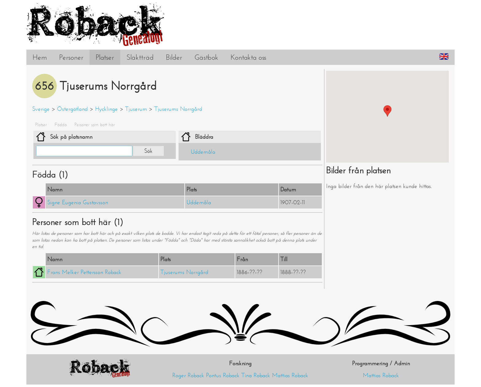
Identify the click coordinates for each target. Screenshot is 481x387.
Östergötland (72, 109)
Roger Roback (188, 375)
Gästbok (206, 57)
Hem (40, 57)
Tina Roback (255, 375)
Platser (105, 57)
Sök (148, 151)
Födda (61, 124)
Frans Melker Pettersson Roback (84, 272)
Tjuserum (136, 109)
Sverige (41, 109)
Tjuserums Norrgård (178, 109)
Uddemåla (203, 151)
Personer (71, 57)
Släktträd (140, 57)
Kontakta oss (248, 57)
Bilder (174, 57)
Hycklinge (106, 109)
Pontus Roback (223, 375)
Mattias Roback (290, 375)
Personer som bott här (95, 124)
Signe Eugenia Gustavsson (77, 202)
